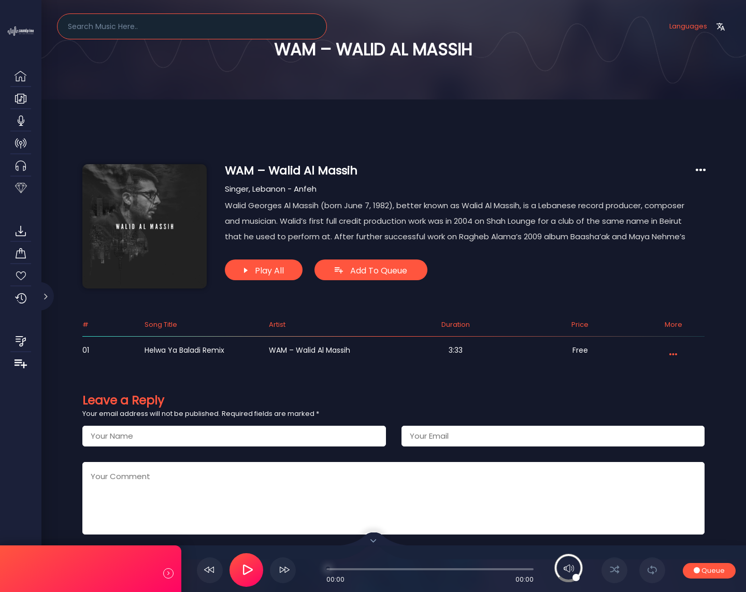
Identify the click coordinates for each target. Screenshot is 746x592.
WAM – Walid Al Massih (309, 350)
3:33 (456, 350)
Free (580, 350)
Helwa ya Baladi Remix (184, 350)
